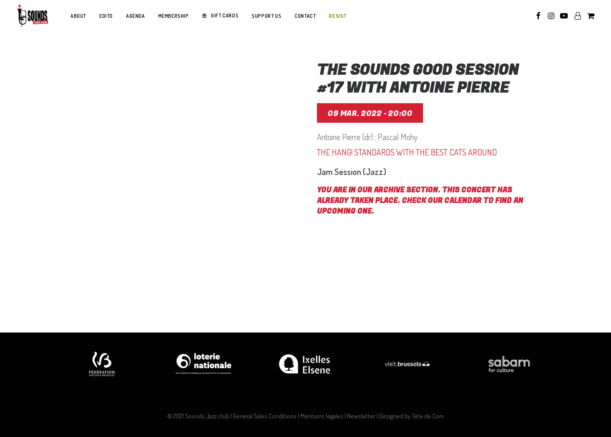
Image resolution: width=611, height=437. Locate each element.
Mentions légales (321, 416)
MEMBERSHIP (173, 16)
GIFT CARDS (224, 15)
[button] (538, 15)
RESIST (338, 16)
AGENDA (135, 16)
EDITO (106, 16)
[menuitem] (78, 16)
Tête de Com (428, 416)
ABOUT (78, 16)
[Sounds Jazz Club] (32, 16)
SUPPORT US (266, 16)
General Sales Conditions (265, 416)
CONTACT (305, 16)
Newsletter (361, 416)
